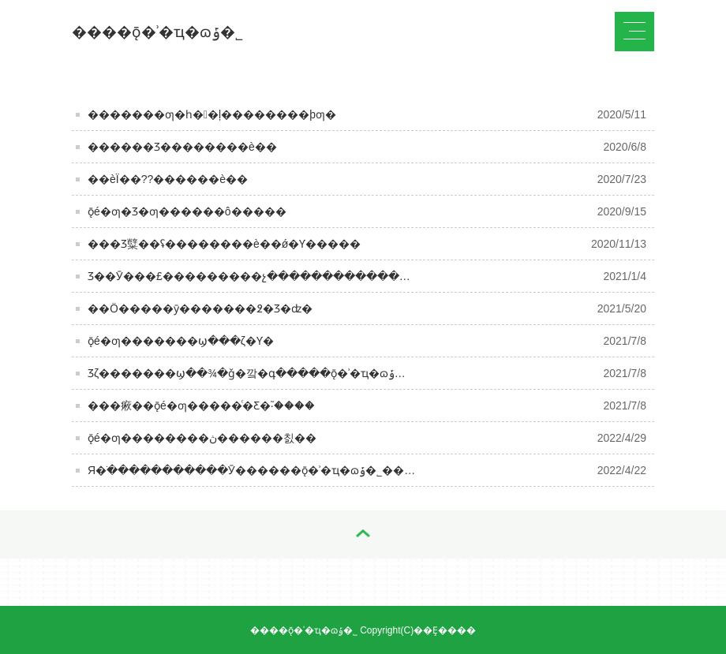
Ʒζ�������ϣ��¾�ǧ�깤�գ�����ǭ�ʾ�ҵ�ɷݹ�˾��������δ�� (308, 373)
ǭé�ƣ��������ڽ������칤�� (202, 438)
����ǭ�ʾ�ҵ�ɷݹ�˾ (157, 32)
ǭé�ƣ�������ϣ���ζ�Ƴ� (181, 340)
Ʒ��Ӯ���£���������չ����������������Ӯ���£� (294, 276)
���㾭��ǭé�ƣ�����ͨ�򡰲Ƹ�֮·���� (201, 405)
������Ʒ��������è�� (182, 146)
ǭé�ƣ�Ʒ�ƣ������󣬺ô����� (187, 211)
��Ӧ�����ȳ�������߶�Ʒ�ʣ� (200, 308)
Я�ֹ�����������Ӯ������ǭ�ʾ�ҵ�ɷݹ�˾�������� (279, 470)
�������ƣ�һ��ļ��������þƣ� (212, 114)
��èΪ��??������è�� (168, 179)
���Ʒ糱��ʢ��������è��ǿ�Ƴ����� (224, 243)
